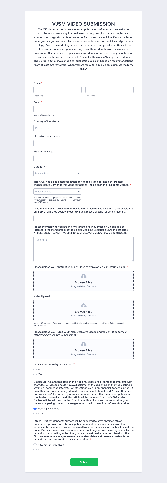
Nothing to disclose (48, 408)
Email (38, 102)
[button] (83, 281)
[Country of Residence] (57, 128)
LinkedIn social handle (47, 136)
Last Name (90, 96)
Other (41, 413)
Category (40, 166)
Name (38, 83)
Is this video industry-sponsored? (54, 364)
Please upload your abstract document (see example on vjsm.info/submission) (81, 266)
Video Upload (42, 296)
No (39, 369)
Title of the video (44, 151)
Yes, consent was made (51, 444)
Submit (84, 462)
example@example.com (44, 115)
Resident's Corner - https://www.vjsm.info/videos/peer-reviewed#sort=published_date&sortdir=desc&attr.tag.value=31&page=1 (57, 199)
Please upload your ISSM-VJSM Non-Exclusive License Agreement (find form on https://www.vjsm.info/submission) (80, 333)
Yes (40, 374)
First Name (38, 96)
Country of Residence (47, 121)
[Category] (57, 173)
